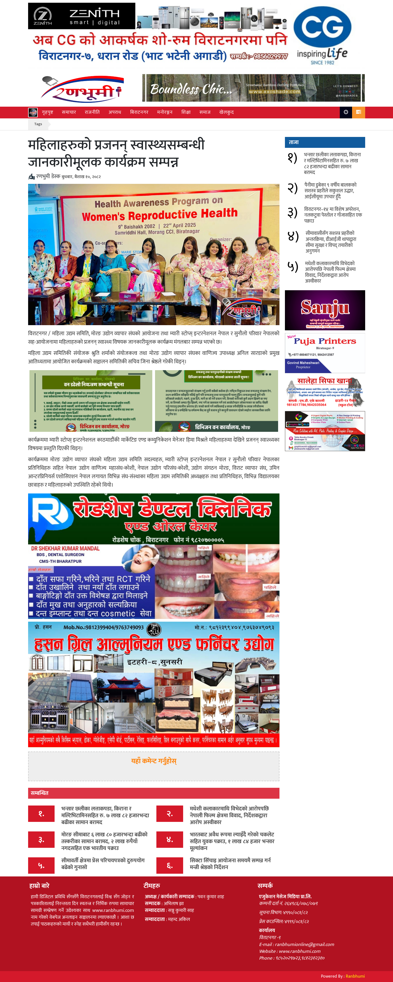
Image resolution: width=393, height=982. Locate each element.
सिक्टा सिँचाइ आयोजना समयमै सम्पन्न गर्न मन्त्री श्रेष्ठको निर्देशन (230, 864)
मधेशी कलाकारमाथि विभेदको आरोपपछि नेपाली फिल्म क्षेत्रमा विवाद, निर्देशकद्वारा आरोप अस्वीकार (229, 815)
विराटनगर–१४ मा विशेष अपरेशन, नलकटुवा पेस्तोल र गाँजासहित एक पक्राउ (333, 215)
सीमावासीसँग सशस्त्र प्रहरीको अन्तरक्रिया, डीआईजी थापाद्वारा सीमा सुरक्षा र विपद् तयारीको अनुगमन (331, 242)
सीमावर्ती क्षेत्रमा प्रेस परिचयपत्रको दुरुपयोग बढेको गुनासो (103, 864)
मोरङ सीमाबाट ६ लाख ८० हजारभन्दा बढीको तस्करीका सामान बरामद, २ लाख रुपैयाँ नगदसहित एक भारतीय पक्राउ (104, 841)
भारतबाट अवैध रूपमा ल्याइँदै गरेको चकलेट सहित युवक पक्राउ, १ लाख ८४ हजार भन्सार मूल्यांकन (232, 841)
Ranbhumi (355, 976)
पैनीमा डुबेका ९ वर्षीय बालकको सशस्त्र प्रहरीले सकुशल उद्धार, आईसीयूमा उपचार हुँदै (330, 191)
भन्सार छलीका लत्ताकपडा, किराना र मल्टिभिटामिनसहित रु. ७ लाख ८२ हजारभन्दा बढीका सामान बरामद (105, 815)
